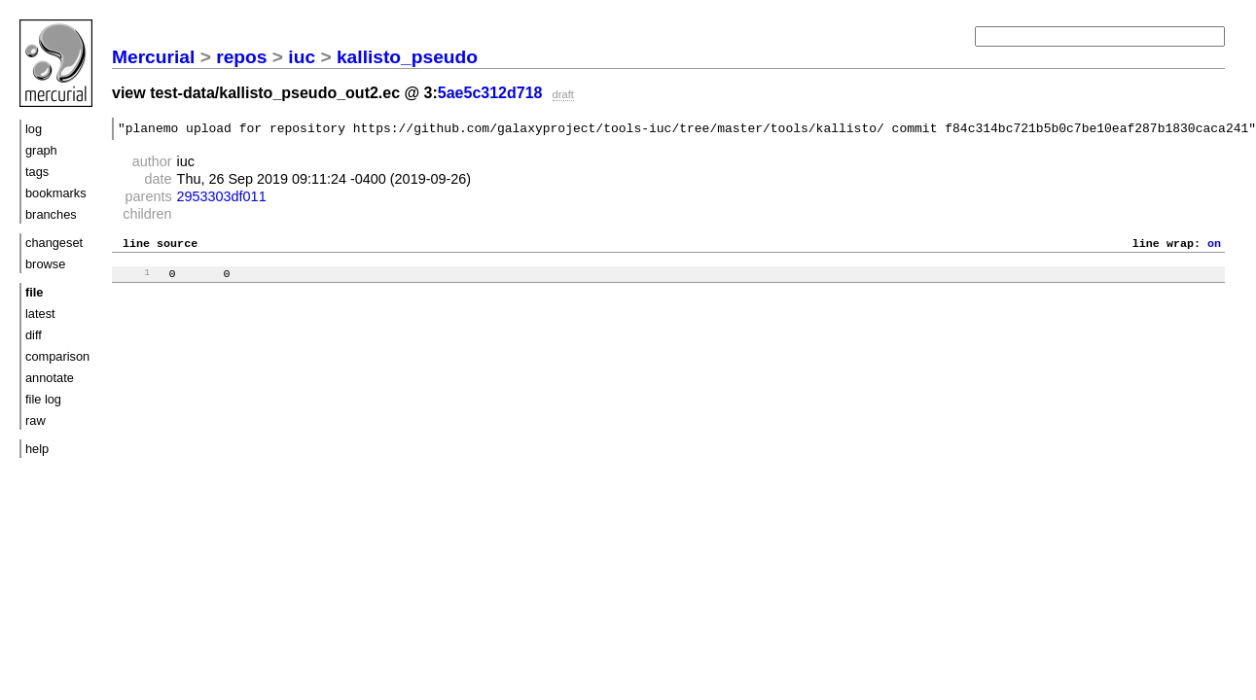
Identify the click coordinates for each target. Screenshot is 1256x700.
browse (45, 264)
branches (51, 214)
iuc (301, 57)
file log (43, 399)
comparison (57, 356)
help (37, 448)
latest (40, 313)
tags (37, 171)
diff (33, 335)
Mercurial (153, 57)
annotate (49, 377)
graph (41, 150)
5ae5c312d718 (490, 93)
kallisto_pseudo (407, 57)
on (1214, 248)
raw (35, 420)
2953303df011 (222, 199)
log (33, 129)
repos (241, 57)
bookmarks (56, 193)
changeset (54, 242)
